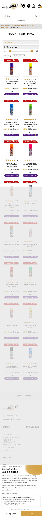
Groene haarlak (30, 285)
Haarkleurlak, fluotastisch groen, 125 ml (30, 124)
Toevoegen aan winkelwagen (10, 94)
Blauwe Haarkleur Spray (30, 367)
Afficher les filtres (10, 47)
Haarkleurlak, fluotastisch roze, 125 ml (30, 164)
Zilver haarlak (30, 203)
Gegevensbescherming (12, 445)
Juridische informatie (12, 438)
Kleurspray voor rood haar (11, 285)
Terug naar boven (24, 396)
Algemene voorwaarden (9, 441)
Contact (6, 450)
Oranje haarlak (12, 325)
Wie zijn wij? (8, 435)
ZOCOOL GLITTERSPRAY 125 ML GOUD (12, 205)
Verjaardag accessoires (19, 25)
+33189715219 (10, 416)
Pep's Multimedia (15, 419)
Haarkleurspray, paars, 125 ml (12, 83)
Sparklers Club (5, 25)
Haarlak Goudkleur (11, 244)
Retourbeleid (21, 20)
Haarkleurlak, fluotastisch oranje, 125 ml (11, 164)
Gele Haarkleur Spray (30, 326)
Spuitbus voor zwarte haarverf (11, 367)
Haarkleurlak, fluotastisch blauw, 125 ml (11, 124)
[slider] (10, 51)
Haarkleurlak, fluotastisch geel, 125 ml (30, 83)
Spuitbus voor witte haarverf (30, 245)
